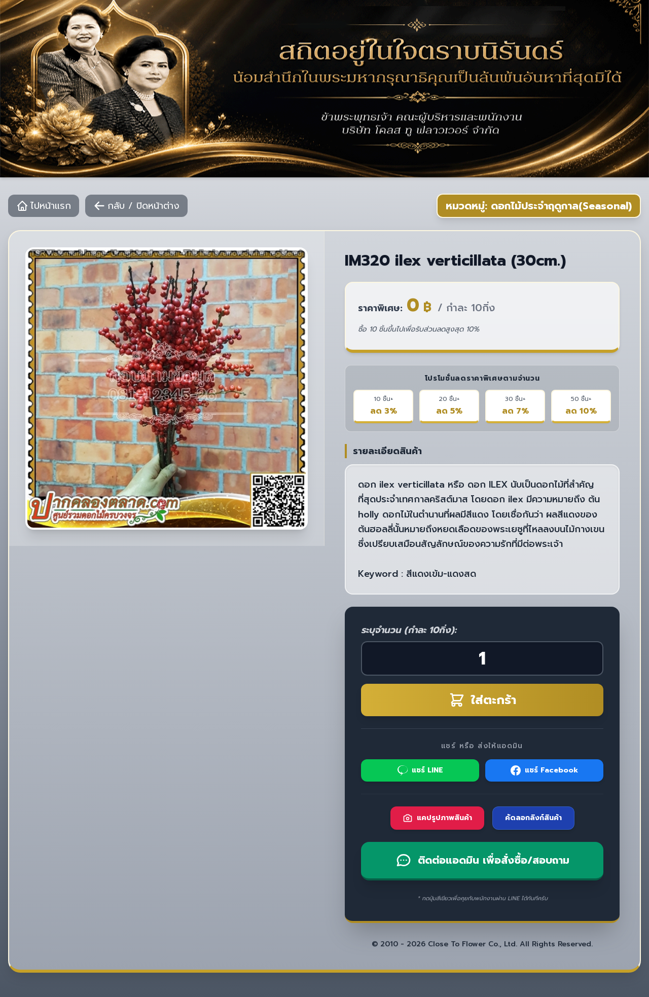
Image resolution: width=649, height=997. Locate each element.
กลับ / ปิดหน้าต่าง (136, 206)
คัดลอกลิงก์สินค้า (533, 818)
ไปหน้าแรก (43, 206)
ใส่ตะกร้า (482, 700)
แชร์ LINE (420, 770)
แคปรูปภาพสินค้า (437, 818)
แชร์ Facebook (544, 770)
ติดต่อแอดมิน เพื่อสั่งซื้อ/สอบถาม (482, 860)
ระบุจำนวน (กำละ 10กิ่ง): (408, 630)
